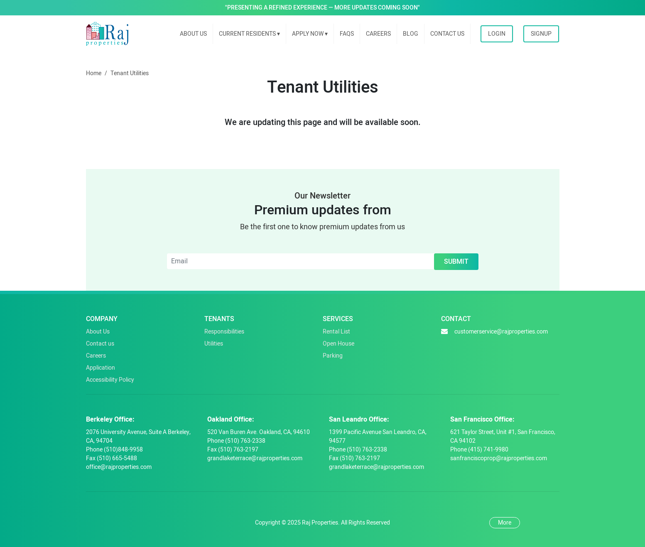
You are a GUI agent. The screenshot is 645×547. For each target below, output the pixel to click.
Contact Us (447, 33)
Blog (410, 33)
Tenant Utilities (129, 73)
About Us (98, 331)
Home (93, 73)
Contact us (100, 343)
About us (193, 33)
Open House (338, 343)
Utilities (213, 343)
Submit (456, 262)
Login (496, 33)
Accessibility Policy (110, 379)
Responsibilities (224, 331)
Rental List (336, 331)
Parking (333, 355)
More (504, 522)
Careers (378, 33)
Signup (541, 33)
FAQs (347, 33)
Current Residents (249, 33)
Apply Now (310, 33)
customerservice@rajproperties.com (494, 331)
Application (100, 367)
